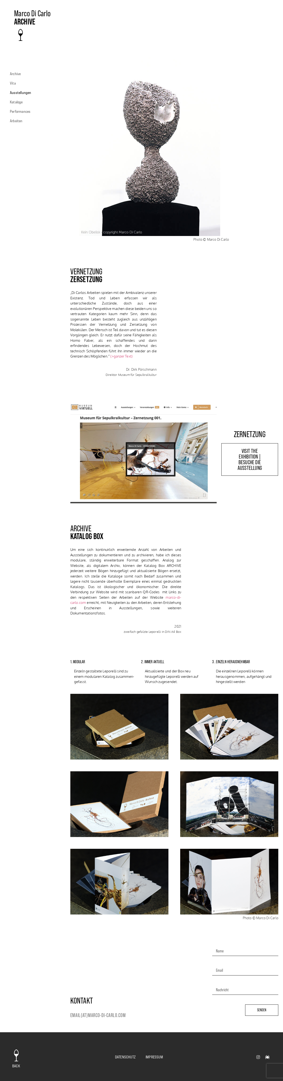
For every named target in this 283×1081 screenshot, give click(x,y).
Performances (21, 111)
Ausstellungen (22, 92)
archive (24, 21)
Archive (15, 73)
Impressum (154, 1057)
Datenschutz (125, 1057)
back (16, 1066)
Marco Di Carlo (32, 13)
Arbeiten (17, 120)
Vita (13, 83)
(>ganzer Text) (121, 356)
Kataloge (17, 102)
